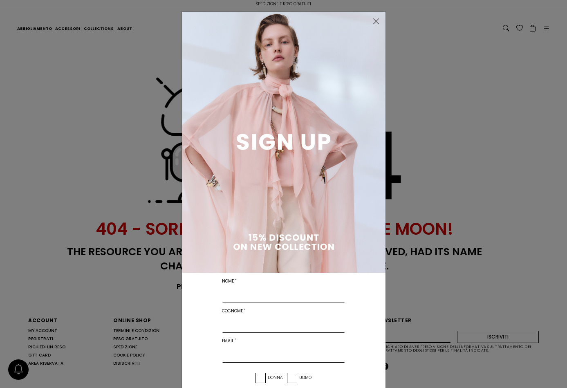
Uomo (305, 378)
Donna (275, 378)
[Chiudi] (376, 21)
